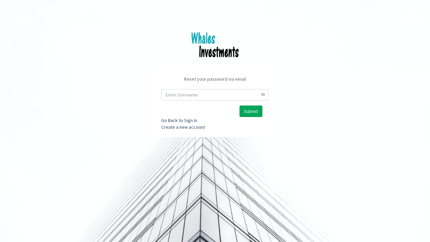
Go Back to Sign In (179, 120)
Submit (251, 111)
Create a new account (183, 127)
